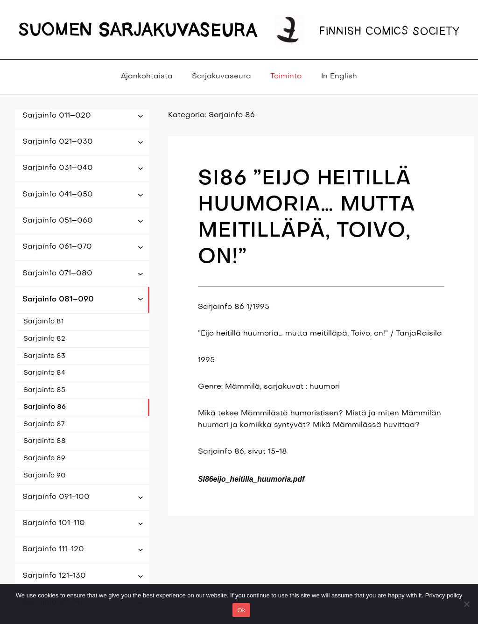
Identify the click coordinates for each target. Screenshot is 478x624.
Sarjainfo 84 (44, 373)
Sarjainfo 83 (44, 356)
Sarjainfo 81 (43, 322)
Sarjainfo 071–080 (57, 273)
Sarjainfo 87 (43, 424)
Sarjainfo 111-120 (53, 549)
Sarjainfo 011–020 (56, 115)
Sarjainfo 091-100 (56, 497)
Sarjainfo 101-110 (53, 523)
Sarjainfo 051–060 (57, 220)
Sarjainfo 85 (44, 390)
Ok (241, 610)
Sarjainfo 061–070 (57, 247)
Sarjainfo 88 (44, 441)
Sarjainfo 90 (44, 476)
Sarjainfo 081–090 (58, 299)
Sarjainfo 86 (44, 407)
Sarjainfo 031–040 (57, 168)
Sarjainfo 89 (44, 459)
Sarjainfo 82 (44, 339)
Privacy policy (443, 595)
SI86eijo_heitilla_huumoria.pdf (251, 479)
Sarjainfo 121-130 (54, 576)
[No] (466, 604)
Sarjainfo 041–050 (57, 194)
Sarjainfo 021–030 (57, 142)
